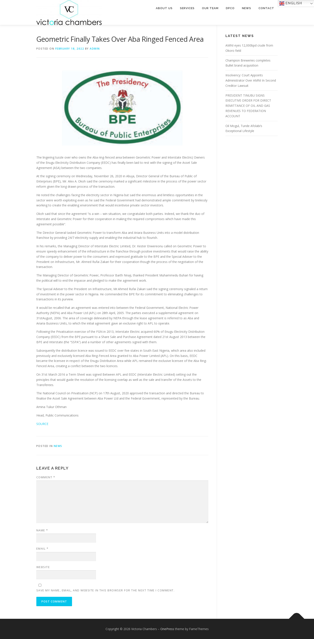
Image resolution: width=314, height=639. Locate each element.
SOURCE (42, 424)
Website (43, 567)
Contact (266, 8)
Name (42, 530)
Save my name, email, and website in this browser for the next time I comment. (105, 590)
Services (187, 8)
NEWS (58, 446)
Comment (45, 477)
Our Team (210, 8)
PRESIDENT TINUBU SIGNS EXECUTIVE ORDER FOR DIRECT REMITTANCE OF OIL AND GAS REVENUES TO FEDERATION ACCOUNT (248, 105)
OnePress (167, 629)
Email (42, 548)
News (246, 8)
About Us (164, 8)
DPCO (230, 8)
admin (95, 48)
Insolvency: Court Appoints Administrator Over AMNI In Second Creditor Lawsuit (250, 80)
